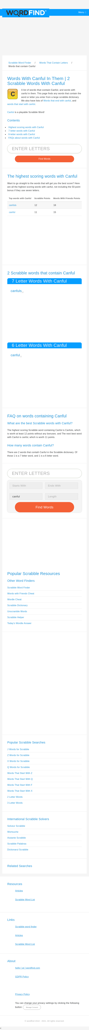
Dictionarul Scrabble (17, 849)
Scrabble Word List (25, 899)
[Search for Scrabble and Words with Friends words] (44, 148)
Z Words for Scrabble (18, 755)
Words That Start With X (19, 791)
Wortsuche (12, 832)
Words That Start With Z (19, 773)
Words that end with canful (57, 100)
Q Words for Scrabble (18, 767)
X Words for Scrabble (18, 761)
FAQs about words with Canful (24, 138)
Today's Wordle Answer (19, 623)
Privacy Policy (22, 994)
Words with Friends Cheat (20, 593)
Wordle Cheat (14, 599)
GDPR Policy (22, 976)
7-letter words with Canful (21, 131)
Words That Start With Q (20, 779)
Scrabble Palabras (16, 844)
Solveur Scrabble (16, 826)
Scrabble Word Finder (18, 587)
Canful (10, 112)
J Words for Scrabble (18, 749)
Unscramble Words (17, 611)
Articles (19, 891)
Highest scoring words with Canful (26, 127)
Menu (81, 12)
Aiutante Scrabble (16, 838)
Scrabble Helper (15, 617)
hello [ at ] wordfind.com (27, 968)
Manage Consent (32, 1007)
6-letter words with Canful (21, 134)
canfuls (12, 205)
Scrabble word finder (26, 926)
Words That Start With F (19, 785)
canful (12, 212)
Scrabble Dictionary (17, 605)
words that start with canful (21, 104)
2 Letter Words (15, 797)
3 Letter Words (15, 803)
